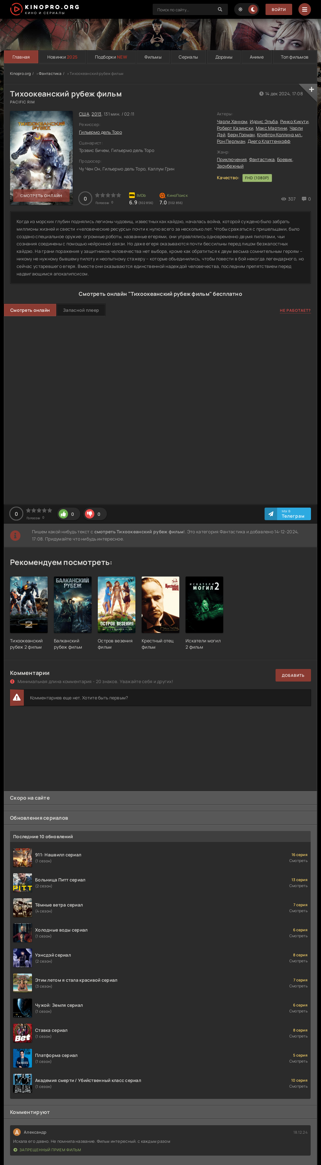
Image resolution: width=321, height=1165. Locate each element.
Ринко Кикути (294, 121)
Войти (279, 9)
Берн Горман (241, 135)
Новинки (62, 57)
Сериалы (188, 57)
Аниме (257, 57)
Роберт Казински (235, 128)
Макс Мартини (271, 128)
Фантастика (50, 73)
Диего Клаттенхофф (269, 141)
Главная (21, 57)
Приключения (232, 159)
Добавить (293, 675)
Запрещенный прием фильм (47, 1149)
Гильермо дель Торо (100, 132)
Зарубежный (230, 166)
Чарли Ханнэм (232, 121)
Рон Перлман (231, 141)
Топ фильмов (294, 57)
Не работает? (295, 310)
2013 (96, 114)
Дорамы (224, 57)
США (84, 114)
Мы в (293, 514)
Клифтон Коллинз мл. (279, 135)
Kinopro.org (20, 73)
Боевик (284, 159)
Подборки (111, 57)
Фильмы (153, 57)
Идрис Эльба (264, 121)
